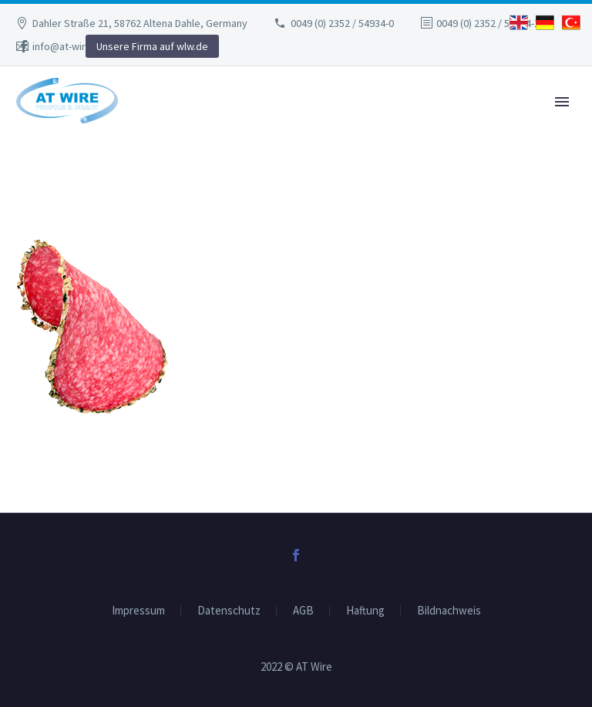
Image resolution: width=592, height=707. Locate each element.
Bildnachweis (449, 611)
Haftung (365, 611)
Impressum (138, 611)
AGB (303, 611)
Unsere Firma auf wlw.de (152, 46)
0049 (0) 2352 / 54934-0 (342, 23)
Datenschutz (229, 611)
